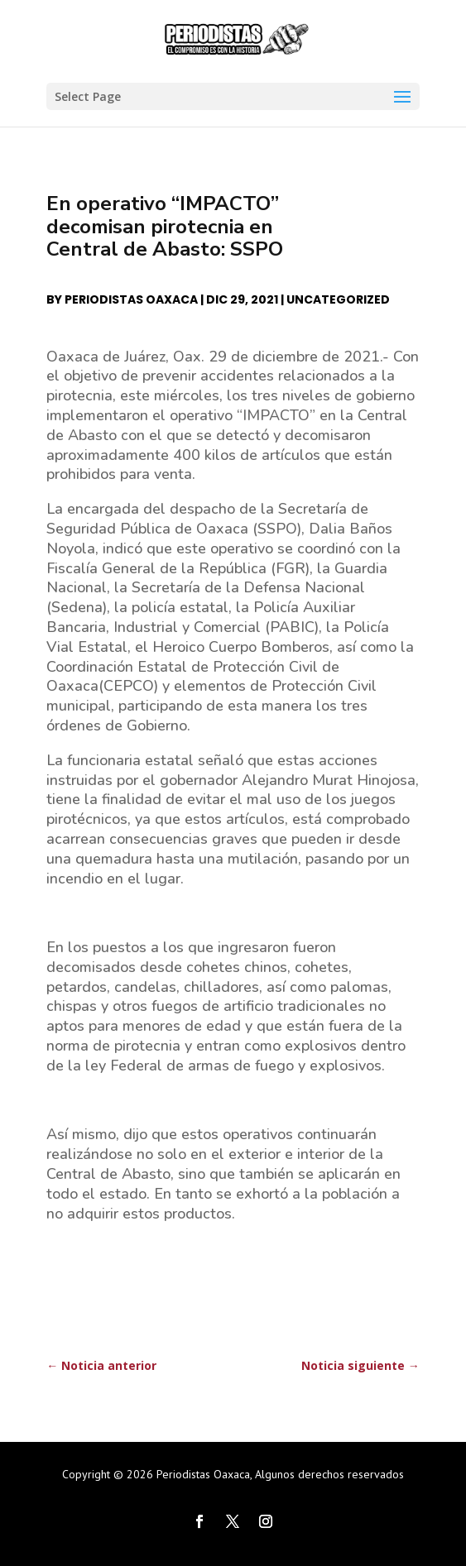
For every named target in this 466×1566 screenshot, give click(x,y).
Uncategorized (338, 299)
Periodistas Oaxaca (131, 299)
